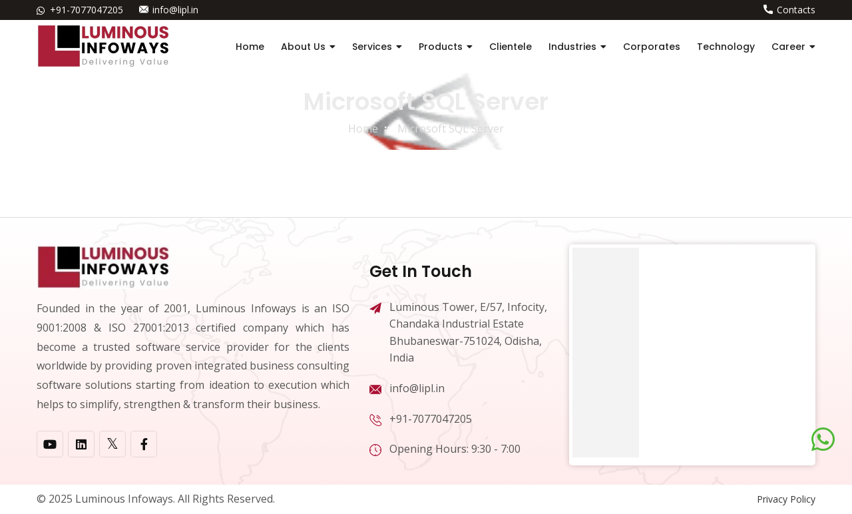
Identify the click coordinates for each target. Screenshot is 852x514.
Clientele (510, 46)
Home (250, 46)
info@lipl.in (175, 9)
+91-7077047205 (86, 9)
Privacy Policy (786, 499)
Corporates (651, 46)
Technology (726, 46)
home (363, 128)
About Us (303, 46)
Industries (572, 46)
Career (788, 46)
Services (372, 46)
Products (441, 46)
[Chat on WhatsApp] (823, 439)
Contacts (796, 9)
